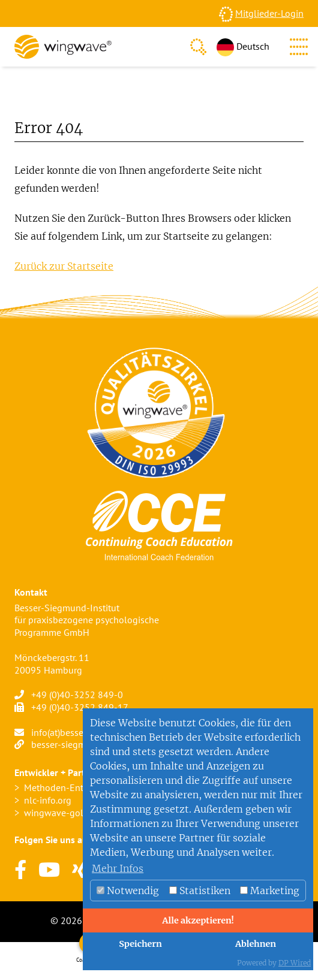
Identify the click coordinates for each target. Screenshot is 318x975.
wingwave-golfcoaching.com (83, 813)
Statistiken (199, 890)
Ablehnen (255, 943)
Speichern (140, 943)
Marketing (269, 890)
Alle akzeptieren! (198, 920)
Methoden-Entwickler (68, 787)
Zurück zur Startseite (63, 266)
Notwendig (128, 890)
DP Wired (294, 962)
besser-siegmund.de (72, 744)
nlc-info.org (47, 800)
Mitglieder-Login (269, 13)
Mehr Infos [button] (117, 868)
